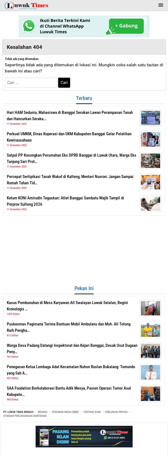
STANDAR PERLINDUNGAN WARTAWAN (25, 415)
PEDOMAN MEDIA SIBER (65, 412)
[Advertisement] (84, 250)
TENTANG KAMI (92, 412)
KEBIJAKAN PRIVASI (116, 412)
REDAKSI (42, 412)
